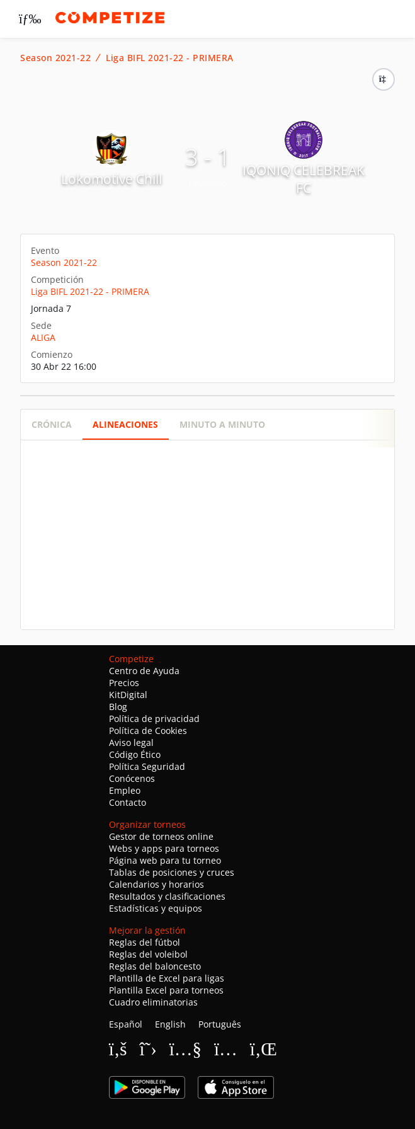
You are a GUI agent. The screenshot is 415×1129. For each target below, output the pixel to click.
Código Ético (135, 754)
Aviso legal (131, 742)
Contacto (127, 802)
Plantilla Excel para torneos (166, 990)
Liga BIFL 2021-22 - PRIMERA (170, 58)
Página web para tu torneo (165, 860)
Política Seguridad (147, 766)
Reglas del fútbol (144, 942)
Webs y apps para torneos (164, 848)
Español (125, 1024)
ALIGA (43, 337)
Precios (124, 683)
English (170, 1024)
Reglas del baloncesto (155, 966)
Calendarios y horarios (156, 884)
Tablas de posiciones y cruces (171, 872)
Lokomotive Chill (111, 179)
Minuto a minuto (222, 424)
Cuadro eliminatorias (153, 1002)
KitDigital (128, 695)
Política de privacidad (154, 719)
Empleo (124, 790)
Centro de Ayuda (144, 671)
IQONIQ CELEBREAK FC (303, 179)
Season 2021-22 (55, 58)
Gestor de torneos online (161, 836)
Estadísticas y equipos (155, 908)
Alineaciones (125, 424)
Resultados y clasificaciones (167, 896)
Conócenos (132, 778)
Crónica (51, 424)
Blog (118, 707)
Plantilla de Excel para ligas (166, 978)
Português (219, 1024)
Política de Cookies (148, 730)
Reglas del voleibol (148, 954)
